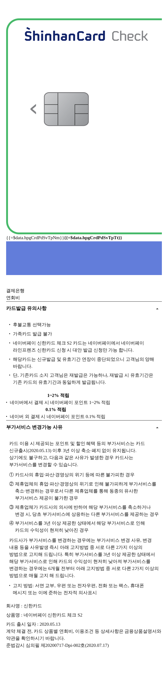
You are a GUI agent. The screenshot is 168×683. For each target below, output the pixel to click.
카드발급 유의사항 (26, 308)
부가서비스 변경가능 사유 (34, 427)
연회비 (13, 297)
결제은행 (15, 290)
